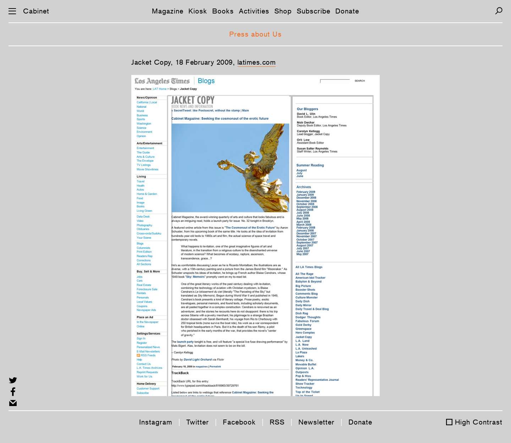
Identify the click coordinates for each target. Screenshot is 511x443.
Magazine (167, 11)
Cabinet (36, 11)
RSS (277, 422)
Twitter (197, 422)
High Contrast (478, 422)
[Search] (498, 11)
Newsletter (316, 422)
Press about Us (255, 34)
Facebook (239, 422)
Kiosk (197, 11)
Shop (283, 11)
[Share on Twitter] (13, 380)
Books (223, 11)
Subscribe (313, 11)
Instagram (155, 422)
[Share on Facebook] (13, 391)
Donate (347, 11)
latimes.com (256, 62)
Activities (254, 11)
